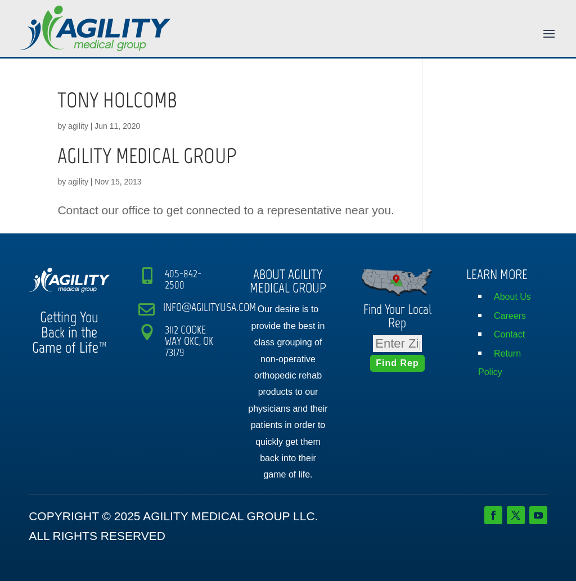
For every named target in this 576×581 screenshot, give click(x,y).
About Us (512, 296)
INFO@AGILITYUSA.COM (209, 307)
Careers (510, 316)
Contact (509, 334)
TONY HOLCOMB (117, 100)
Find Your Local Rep (397, 316)
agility (78, 125)
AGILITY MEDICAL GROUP (147, 156)
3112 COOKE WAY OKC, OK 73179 (189, 341)
